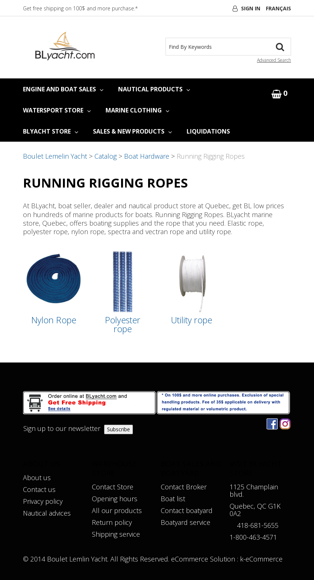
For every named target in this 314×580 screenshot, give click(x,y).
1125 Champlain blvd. (254, 490)
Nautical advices (47, 513)
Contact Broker (184, 486)
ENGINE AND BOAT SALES (63, 89)
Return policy (112, 522)
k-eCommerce (261, 558)
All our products (117, 510)
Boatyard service (185, 522)
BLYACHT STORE (50, 131)
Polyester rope (122, 324)
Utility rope (191, 320)
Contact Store (112, 486)
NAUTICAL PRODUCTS (154, 89)
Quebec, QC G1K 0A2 (255, 510)
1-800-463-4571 (253, 537)
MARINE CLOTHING (137, 110)
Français (278, 8)
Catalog (105, 156)
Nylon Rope (53, 320)
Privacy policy (43, 501)
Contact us (39, 489)
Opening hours (114, 498)
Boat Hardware (146, 156)
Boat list (173, 498)
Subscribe (118, 429)
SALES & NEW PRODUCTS (132, 131)
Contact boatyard (187, 510)
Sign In (250, 8)
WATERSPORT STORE (57, 110)
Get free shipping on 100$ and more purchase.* (80, 8)
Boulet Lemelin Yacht (55, 156)
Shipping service (116, 534)
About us (37, 477)
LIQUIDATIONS (208, 131)
